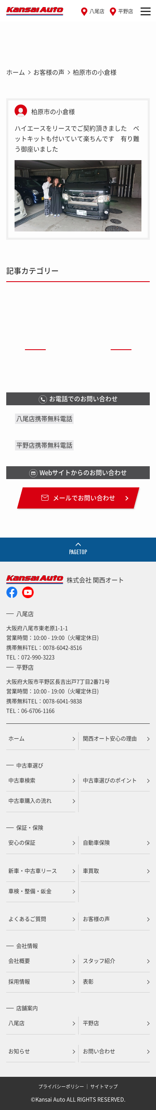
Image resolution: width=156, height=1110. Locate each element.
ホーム (15, 72)
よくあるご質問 (27, 919)
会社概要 (19, 960)
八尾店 (96, 11)
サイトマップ (104, 1086)
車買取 (91, 870)
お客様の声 (48, 72)
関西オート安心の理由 (110, 738)
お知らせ (19, 1051)
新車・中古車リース (32, 870)
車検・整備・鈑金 (30, 891)
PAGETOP (78, 552)
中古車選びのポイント (110, 780)
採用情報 (19, 981)
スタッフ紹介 (99, 960)
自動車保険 (96, 842)
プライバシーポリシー (61, 1086)
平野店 (125, 11)
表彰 (88, 981)
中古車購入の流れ (30, 800)
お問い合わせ (99, 1051)
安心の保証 (21, 842)
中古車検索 (21, 780)
